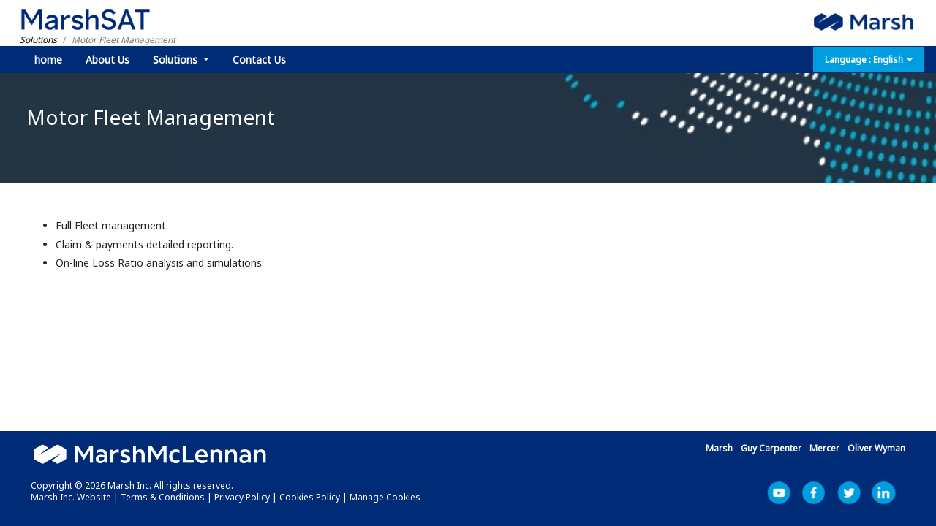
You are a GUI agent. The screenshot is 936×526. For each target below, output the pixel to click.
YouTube (787, 493)
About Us (107, 59)
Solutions (176, 59)
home (48, 59)
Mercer (824, 448)
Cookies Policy (309, 497)
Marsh (719, 448)
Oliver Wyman (876, 448)
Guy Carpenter (771, 448)
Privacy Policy (242, 497)
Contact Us (259, 59)
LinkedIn (892, 493)
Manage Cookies (385, 497)
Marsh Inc (857, 493)
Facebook (822, 493)
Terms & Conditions (163, 497)
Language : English (869, 59)
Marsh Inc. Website (71, 497)
